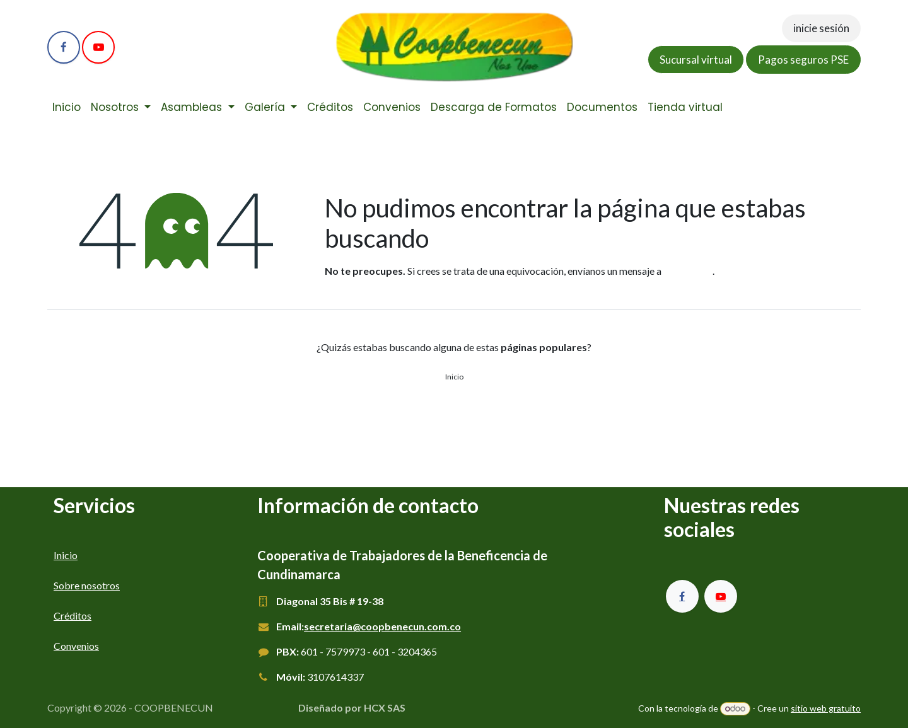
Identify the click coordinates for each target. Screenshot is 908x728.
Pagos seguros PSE (803, 59)
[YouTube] (98, 47)
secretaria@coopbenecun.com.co (382, 626)
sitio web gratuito (826, 708)
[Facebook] (63, 47)
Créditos (72, 615)
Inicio (454, 376)
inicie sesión (821, 28)
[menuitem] (66, 108)
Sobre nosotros (87, 585)
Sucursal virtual (696, 59)
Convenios (76, 646)
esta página (688, 271)
